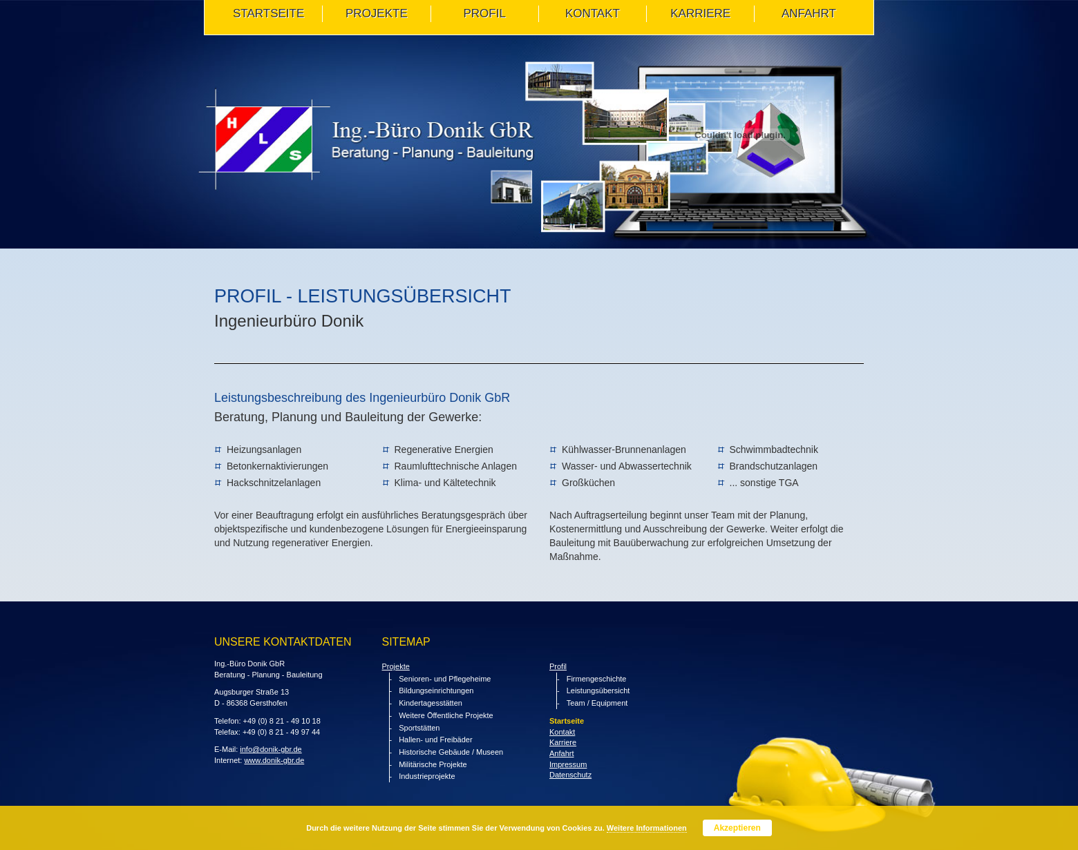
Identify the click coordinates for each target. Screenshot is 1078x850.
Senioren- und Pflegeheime (445, 679)
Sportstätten (419, 728)
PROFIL (484, 13)
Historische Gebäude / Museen (451, 752)
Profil (558, 666)
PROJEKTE (377, 13)
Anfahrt (561, 753)
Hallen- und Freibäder (435, 739)
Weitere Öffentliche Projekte (446, 715)
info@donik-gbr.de (270, 749)
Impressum (568, 764)
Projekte (396, 666)
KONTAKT (592, 13)
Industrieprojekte (427, 776)
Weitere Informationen (647, 828)
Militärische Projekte (432, 764)
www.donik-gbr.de (274, 760)
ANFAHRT (809, 13)
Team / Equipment (597, 703)
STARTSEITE (268, 13)
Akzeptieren (737, 828)
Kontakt (562, 732)
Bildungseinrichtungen (436, 690)
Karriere (700, 13)
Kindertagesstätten (430, 703)
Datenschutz (570, 775)
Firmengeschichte (597, 679)
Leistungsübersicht (598, 690)
